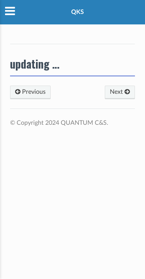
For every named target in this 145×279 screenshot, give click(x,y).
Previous (30, 92)
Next (120, 92)
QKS (77, 12)
